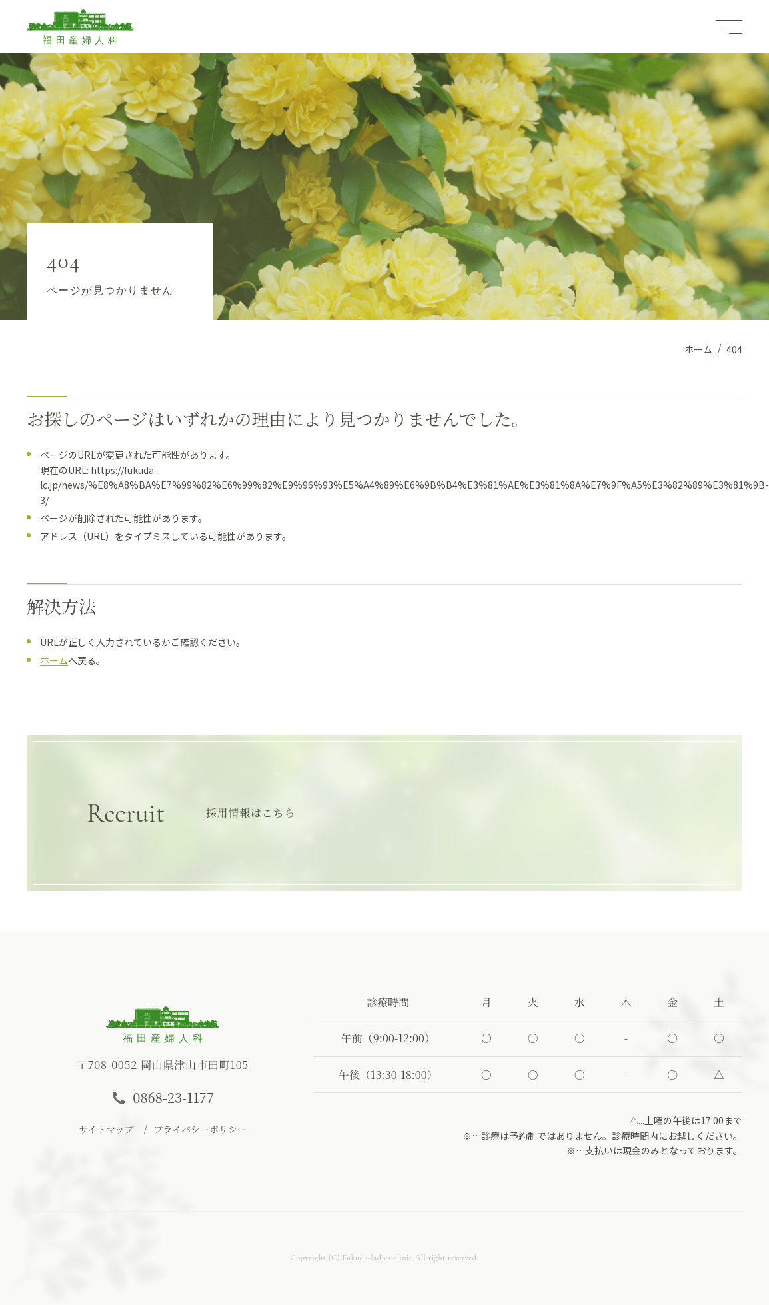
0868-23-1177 (173, 1097)
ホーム (54, 660)
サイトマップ (106, 1129)
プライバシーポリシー (200, 1129)
